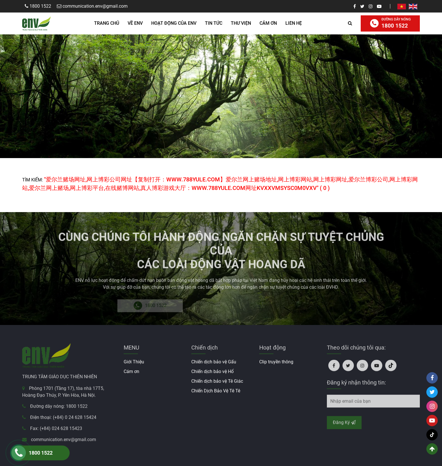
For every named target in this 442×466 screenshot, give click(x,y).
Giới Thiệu (134, 361)
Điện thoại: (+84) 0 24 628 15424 (63, 419)
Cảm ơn (268, 23)
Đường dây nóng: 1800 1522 (59, 408)
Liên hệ (293, 23)
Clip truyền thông (276, 361)
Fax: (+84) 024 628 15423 (56, 430)
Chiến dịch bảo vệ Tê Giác (217, 381)
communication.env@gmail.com (63, 441)
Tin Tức (213, 23)
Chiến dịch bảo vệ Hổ (212, 371)
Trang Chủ (106, 23)
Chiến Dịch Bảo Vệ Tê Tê (215, 390)
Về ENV (135, 23)
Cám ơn (131, 371)
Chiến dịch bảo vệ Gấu (213, 361)
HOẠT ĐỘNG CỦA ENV (173, 23)
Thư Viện (241, 23)
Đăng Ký (344, 424)
